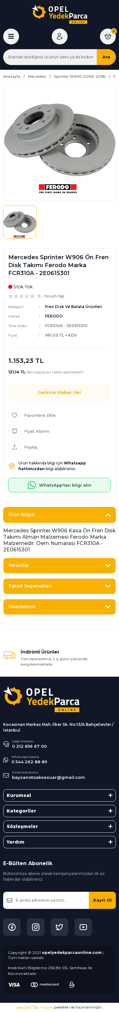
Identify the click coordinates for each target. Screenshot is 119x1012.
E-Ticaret (44, 1007)
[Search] (59, 57)
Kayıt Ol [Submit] (102, 900)
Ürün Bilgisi (21, 514)
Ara (106, 56)
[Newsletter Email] (59, 900)
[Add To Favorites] (59, 415)
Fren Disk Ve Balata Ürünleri (73, 306)
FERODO (54, 316)
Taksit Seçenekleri (30, 586)
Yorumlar (18, 565)
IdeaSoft (25, 1007)
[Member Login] (59, 36)
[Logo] (59, 14)
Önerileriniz (22, 606)
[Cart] (108, 36)
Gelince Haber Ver (59, 392)
